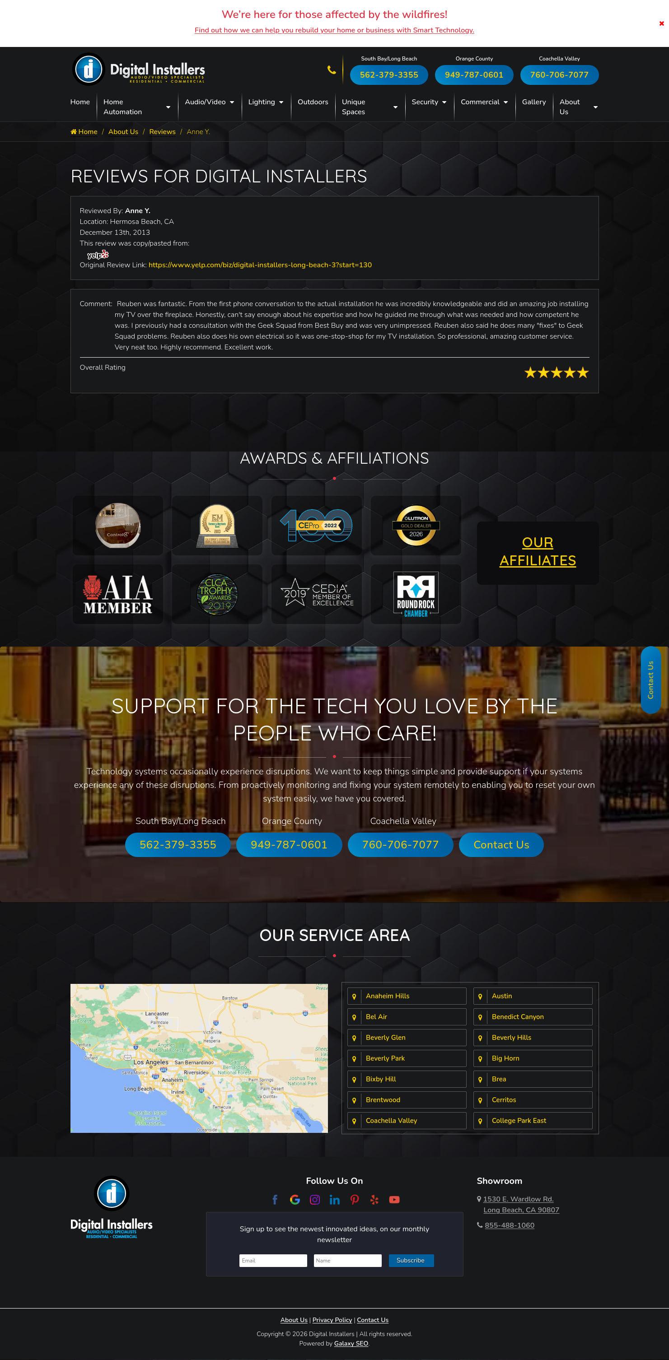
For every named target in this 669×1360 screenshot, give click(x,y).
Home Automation (122, 107)
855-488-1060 (506, 1226)
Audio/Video (205, 102)
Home (80, 102)
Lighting (261, 102)
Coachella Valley (391, 1121)
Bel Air (376, 1017)
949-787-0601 (474, 75)
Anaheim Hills (388, 996)
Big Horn (505, 1058)
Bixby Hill (381, 1079)
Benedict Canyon (518, 1017)
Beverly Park (385, 1058)
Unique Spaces (353, 107)
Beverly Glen (386, 1038)
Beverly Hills (511, 1038)
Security (425, 102)
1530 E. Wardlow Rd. (518, 1205)
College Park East (519, 1121)
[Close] (662, 23)
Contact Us (501, 845)
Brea (499, 1079)
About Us (570, 107)
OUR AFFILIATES (538, 551)
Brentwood (383, 1100)
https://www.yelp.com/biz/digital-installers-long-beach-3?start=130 (260, 265)
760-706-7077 (559, 75)
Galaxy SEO (351, 1344)
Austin (502, 996)
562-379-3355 (389, 75)
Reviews (165, 132)
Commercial (480, 102)
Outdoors (313, 102)
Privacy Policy (332, 1320)
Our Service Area (334, 935)
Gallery (534, 102)
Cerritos (504, 1100)
